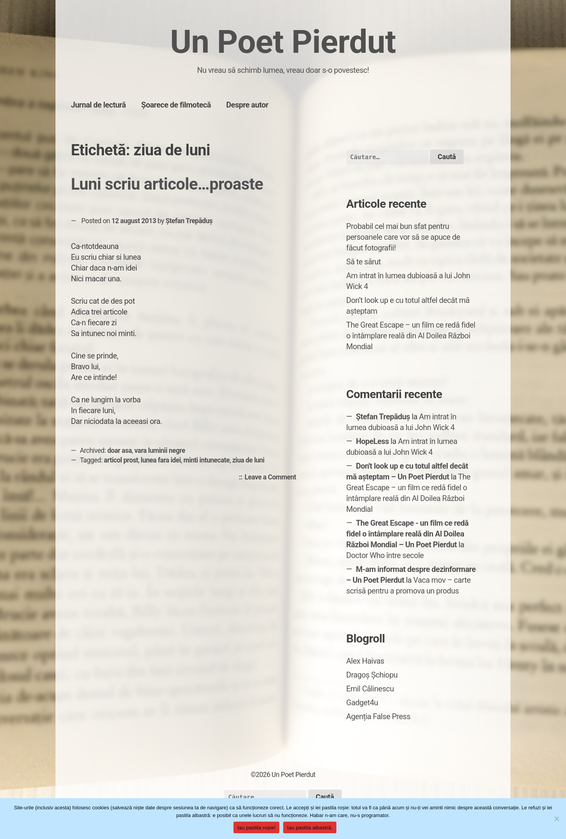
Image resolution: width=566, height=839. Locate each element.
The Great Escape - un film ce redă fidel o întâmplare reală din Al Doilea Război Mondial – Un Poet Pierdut (407, 533)
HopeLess (372, 441)
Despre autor (247, 104)
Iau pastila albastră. (310, 828)
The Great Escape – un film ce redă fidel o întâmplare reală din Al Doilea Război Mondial (410, 335)
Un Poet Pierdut (283, 42)
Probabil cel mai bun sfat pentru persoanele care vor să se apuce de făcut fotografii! (403, 237)
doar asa (119, 450)
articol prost (121, 460)
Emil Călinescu (370, 688)
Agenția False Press (378, 716)
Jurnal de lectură (98, 104)
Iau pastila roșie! (256, 828)
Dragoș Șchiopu (372, 674)
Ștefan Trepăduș (189, 221)
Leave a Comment (272, 477)
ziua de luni (248, 460)
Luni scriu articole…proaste (167, 184)
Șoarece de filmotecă (176, 104)
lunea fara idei (161, 460)
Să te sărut (363, 261)
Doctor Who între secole (385, 555)
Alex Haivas (365, 661)
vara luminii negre (159, 450)
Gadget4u (362, 702)
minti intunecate (206, 460)
